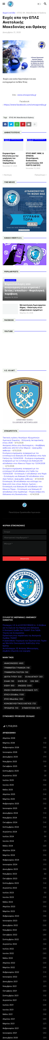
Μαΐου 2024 (24, 845)
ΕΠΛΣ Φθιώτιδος (13, 699)
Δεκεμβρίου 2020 (24, 1037)
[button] (3, 4)
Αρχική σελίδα (9, 13)
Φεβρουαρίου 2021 (24, 1028)
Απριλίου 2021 (24, 1019)
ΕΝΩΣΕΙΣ (25, 685)
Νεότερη (8, 175)
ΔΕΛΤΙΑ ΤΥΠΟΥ (13, 676)
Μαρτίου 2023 (24, 911)
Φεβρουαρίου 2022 (24, 972)
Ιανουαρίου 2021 (24, 1033)
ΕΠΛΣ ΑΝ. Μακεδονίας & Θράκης (31, 13)
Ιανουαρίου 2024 (24, 864)
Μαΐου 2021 (24, 1014)
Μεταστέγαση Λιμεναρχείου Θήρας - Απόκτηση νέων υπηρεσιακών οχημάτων (33, 307)
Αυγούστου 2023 (24, 888)
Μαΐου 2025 (24, 789)
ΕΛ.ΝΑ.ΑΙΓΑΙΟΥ (34, 676)
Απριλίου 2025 (24, 794)
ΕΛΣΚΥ (9, 685)
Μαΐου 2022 (24, 958)
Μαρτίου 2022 (24, 967)
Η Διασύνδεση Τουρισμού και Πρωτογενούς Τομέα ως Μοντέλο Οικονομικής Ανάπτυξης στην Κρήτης (24, 643)
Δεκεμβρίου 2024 (24, 813)
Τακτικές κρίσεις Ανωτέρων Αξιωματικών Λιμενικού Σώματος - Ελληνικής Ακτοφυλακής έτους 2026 (23, 440)
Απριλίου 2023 (24, 906)
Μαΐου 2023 (24, 902)
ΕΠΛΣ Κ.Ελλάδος (14, 694)
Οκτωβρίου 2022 (24, 934)
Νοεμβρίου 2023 (24, 873)
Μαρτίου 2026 (24, 743)
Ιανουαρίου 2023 (24, 920)
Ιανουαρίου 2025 (24, 808)
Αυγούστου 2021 (24, 1000)
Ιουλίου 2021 (24, 1005)
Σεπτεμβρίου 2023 (24, 883)
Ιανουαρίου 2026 (24, 752)
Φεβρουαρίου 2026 (24, 747)
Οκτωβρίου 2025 (24, 766)
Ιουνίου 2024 (24, 841)
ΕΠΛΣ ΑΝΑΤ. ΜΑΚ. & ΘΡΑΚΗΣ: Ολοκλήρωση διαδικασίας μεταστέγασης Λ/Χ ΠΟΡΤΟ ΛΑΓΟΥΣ (35, 159)
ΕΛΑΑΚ (9, 681)
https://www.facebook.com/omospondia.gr (25, 104)
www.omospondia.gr (27, 95)
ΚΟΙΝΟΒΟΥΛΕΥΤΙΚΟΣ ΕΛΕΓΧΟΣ (20, 703)
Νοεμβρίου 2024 (24, 817)
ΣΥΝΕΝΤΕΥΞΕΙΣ (31, 708)
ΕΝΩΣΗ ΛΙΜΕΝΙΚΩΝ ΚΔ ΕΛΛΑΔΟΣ (21, 690)
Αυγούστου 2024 (24, 831)
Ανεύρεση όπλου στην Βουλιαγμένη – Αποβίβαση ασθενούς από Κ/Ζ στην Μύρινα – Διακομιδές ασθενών (24, 448)
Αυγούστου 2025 (24, 775)
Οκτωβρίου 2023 (24, 878)
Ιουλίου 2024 (24, 836)
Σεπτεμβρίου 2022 (24, 939)
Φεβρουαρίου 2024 (24, 860)
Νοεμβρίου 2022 (24, 930)
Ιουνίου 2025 (24, 785)
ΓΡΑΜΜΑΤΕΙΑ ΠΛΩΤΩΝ (16, 672)
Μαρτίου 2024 (24, 855)
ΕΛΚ (34, 681)
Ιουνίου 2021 (24, 1009)
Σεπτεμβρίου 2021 (24, 995)
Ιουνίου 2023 (24, 897)
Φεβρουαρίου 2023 (24, 916)
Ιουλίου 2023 (24, 892)
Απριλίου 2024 (24, 850)
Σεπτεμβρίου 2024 (24, 827)
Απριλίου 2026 (24, 738)
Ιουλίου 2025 (24, 780)
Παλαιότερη (40, 175)
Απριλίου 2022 (24, 962)
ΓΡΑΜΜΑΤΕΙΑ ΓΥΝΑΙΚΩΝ (17, 667)
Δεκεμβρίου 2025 (24, 756)
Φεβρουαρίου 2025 (24, 803)
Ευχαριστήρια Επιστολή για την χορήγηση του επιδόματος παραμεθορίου (11, 158)
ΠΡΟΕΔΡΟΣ (11, 708)
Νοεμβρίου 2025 (24, 761)
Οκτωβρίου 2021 (24, 991)
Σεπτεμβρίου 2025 (24, 771)
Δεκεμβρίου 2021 (24, 981)
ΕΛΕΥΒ (22, 681)
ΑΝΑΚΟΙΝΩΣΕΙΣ (13, 663)
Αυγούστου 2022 (24, 944)
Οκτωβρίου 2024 (24, 822)
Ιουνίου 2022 (24, 953)
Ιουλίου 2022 (24, 948)
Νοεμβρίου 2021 (24, 986)
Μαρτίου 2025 (24, 799)
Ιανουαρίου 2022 (24, 976)
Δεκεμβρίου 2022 (24, 925)
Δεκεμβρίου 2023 (24, 869)
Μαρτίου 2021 (24, 1023)
